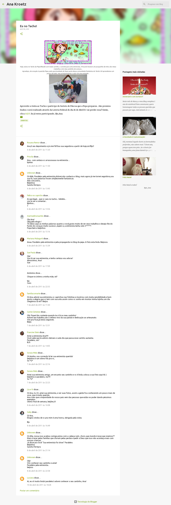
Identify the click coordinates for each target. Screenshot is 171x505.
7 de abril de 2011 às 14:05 (38, 346)
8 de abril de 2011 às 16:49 (38, 426)
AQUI (27, 113)
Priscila (30, 157)
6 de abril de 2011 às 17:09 (38, 266)
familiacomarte (33, 293)
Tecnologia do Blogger (85, 502)
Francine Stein (33, 332)
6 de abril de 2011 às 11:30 (38, 166)
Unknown (31, 173)
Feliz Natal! (127, 177)
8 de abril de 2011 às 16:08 (38, 405)
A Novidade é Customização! (134, 137)
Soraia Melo (32, 353)
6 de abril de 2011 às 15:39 (38, 246)
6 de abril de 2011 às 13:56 (38, 209)
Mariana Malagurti (35, 238)
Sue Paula (31, 252)
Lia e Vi (30, 389)
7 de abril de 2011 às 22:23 (38, 382)
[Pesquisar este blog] (156, 4)
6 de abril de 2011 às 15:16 (38, 232)
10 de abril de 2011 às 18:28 (39, 485)
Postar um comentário (29, 491)
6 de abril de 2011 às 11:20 (38, 150)
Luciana (30, 478)
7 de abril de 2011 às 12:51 (38, 325)
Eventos (24, 120)
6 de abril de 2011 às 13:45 (38, 188)
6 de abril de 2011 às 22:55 (38, 287)
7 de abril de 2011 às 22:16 (38, 364)
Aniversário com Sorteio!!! (133, 97)
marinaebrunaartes (35, 216)
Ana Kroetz (16, 4)
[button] (21, 34)
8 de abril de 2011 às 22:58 (38, 471)
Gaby (29, 412)
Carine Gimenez (33, 312)
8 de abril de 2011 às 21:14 (38, 450)
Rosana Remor (33, 143)
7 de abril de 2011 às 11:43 (38, 305)
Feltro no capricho (35, 195)
